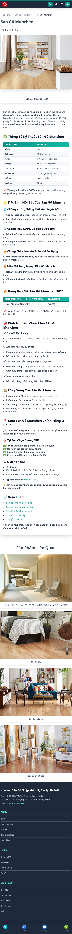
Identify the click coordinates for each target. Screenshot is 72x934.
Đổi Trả (4, 911)
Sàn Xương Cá (7, 824)
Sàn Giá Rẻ (5, 840)
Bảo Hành (5, 906)
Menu (4, 811)
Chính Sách (7, 882)
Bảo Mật (4, 890)
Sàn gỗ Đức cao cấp (15, 515)
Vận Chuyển (6, 900)
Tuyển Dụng (6, 868)
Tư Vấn (4, 873)
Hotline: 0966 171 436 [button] (36, 99)
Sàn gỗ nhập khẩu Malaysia (19, 511)
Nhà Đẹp (5, 862)
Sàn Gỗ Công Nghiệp (24, 15)
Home (4, 819)
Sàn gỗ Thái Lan (14, 519)
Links (4, 849)
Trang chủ (6, 15)
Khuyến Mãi (6, 857)
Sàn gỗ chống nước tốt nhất (20, 507)
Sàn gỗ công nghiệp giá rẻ (19, 502)
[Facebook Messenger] (44, 928)
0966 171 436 (30, 479)
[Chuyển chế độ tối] (67, 4)
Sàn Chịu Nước (7, 835)
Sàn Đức (4, 829)
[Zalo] (24, 928)
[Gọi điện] (66, 928)
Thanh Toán (6, 895)
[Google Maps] (5, 928)
